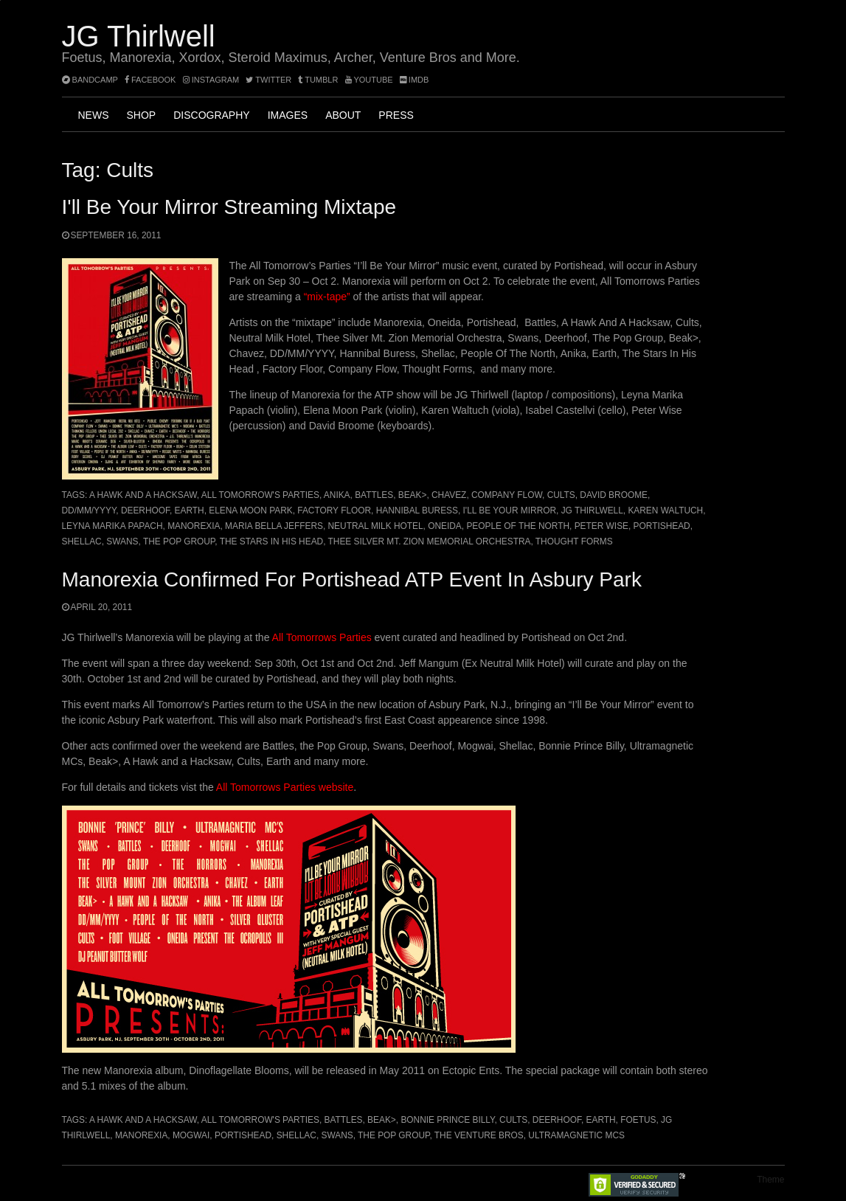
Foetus (638, 1120)
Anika (337, 495)
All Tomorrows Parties (322, 637)
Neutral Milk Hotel (375, 526)
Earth (189, 510)
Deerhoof (145, 510)
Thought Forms (574, 541)
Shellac (82, 541)
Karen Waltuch (665, 510)
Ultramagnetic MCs (576, 1135)
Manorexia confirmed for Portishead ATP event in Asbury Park (352, 579)
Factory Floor (334, 510)
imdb (414, 79)
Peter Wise (601, 526)
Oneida (445, 526)
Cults (561, 495)
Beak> (412, 495)
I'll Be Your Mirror (510, 510)
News (93, 115)
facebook (150, 79)
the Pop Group (179, 541)
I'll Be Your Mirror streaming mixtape (229, 206)
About (343, 115)
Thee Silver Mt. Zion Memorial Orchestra (429, 541)
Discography (211, 115)
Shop (141, 115)
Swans (122, 541)
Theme (770, 1179)
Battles (374, 495)
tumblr (319, 79)
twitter (268, 79)
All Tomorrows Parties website (284, 787)
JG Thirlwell (138, 36)
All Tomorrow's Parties (260, 495)
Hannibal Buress (417, 510)
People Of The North (517, 526)
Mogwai (191, 1135)
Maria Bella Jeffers (274, 526)
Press (395, 115)
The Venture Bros (479, 1135)
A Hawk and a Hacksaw (143, 495)
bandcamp (90, 79)
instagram (211, 79)
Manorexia (193, 526)
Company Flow (506, 495)
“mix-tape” (327, 296)
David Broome (614, 495)
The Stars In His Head (272, 541)
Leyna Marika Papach (112, 526)
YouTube (369, 79)
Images (288, 115)
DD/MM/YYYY (89, 510)
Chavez (448, 495)
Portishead (662, 526)
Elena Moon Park (250, 510)
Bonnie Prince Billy (447, 1120)
